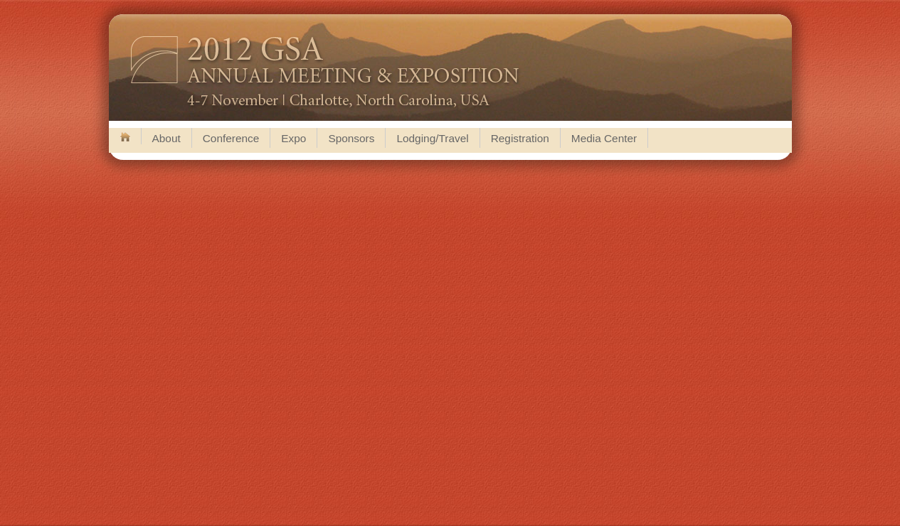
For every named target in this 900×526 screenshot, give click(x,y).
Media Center (604, 138)
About (166, 138)
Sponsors (351, 138)
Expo (293, 138)
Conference (231, 138)
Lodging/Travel (432, 138)
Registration (520, 138)
